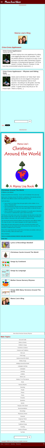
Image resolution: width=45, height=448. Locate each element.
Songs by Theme (23, 419)
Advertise (13, 444)
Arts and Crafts (22, 339)
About (2, 444)
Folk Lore (22, 353)
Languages (22, 368)
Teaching (22, 421)
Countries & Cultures (23, 347)
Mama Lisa (22, 376)
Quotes (22, 403)
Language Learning (22, 366)
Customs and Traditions (22, 350)
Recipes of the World (23, 405)
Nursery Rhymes (23, 384)
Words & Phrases (22, 429)
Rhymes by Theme (22, 413)
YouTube (22, 432)
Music (22, 382)
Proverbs (22, 397)
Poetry (22, 395)
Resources (18, 444)
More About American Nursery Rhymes (22, 333)
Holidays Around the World (22, 363)
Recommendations (22, 408)
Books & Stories (22, 342)
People (22, 389)
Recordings (22, 411)
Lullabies (22, 374)
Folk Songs (22, 355)
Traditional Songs (22, 424)
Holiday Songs (22, 360)
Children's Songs (23, 345)
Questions (22, 400)
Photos (22, 392)
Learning (23, 371)
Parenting (22, 387)
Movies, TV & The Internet (22, 379)
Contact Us (7, 444)
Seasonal (22, 416)
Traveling (22, 426)
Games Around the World (23, 358)
